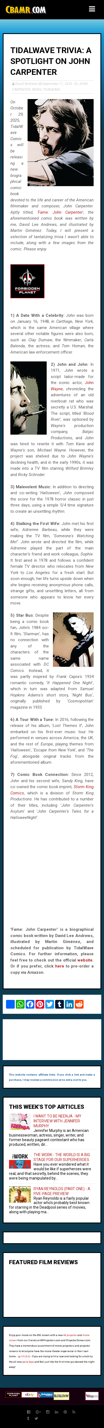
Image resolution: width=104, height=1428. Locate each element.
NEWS (36, 89)
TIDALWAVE (51, 89)
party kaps (28, 1362)
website (85, 960)
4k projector (70, 1335)
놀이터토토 (24, 1356)
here (59, 966)
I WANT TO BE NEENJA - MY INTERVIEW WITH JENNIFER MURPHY (57, 1121)
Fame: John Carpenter (60, 212)
